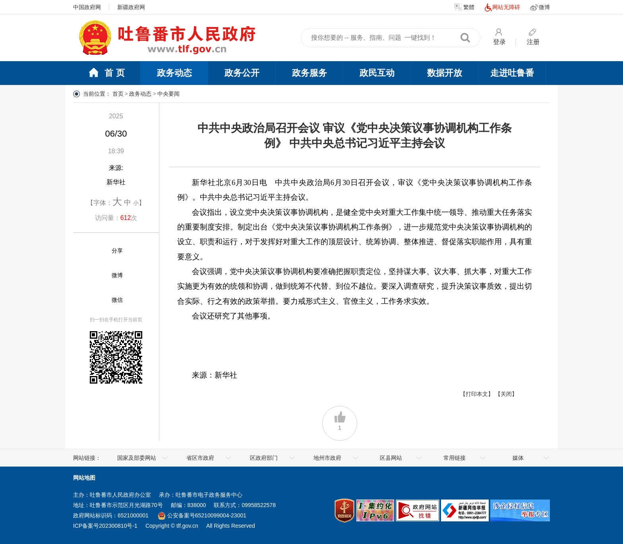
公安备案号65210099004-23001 (202, 515)
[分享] (97, 251)
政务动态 (174, 73)
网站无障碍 (502, 8)
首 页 (106, 73)
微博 (540, 8)
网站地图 (84, 478)
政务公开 (241, 73)
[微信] (97, 300)
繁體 (464, 8)
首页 (118, 94)
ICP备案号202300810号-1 (105, 526)
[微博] (97, 275)
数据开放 (444, 73)
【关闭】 (506, 394)
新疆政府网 (131, 7)
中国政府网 (87, 7)
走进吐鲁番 (512, 73)
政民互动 (377, 73)
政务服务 (309, 73)
